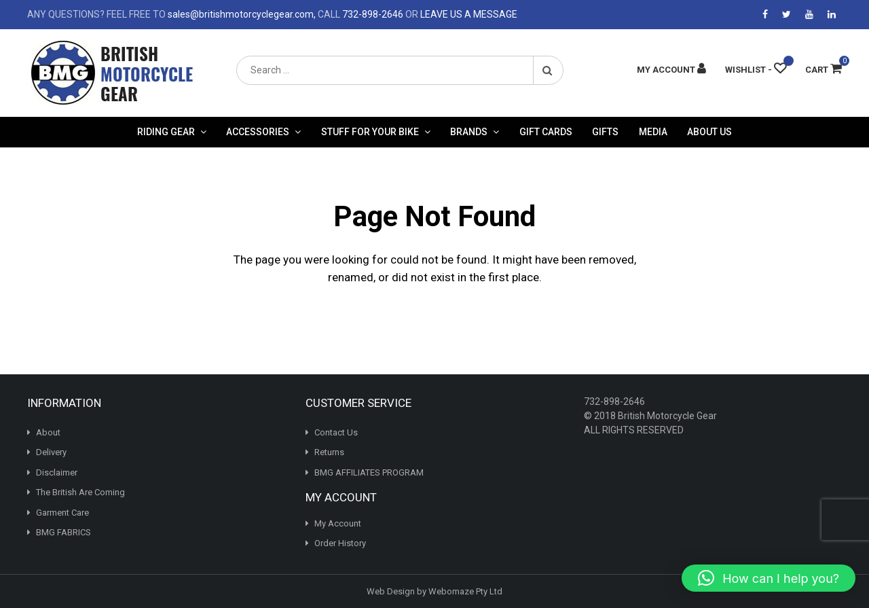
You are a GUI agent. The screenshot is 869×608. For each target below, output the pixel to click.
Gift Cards (545, 131)
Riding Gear (166, 131)
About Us (709, 131)
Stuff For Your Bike (370, 131)
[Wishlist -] (755, 70)
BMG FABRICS (63, 532)
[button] (768, 578)
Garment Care (62, 512)
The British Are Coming (80, 492)
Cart (823, 70)
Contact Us (336, 432)
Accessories (257, 131)
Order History (340, 543)
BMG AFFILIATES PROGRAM (369, 472)
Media (653, 131)
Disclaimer (56, 472)
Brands (468, 131)
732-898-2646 (372, 14)
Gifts (605, 131)
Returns (329, 452)
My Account (337, 523)
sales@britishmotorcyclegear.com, (242, 14)
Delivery (51, 452)
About (48, 432)
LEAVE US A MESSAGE (468, 14)
